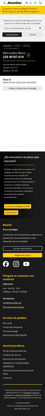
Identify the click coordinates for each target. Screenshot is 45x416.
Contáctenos (11, 212)
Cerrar (33, 34)
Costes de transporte (13, 327)
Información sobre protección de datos (18, 372)
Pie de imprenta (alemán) (14, 351)
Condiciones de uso (12, 355)
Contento (7, 377)
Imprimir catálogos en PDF (17, 206)
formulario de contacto (13, 307)
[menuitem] (7, 45)
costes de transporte (23, 395)
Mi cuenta (7, 323)
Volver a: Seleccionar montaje (22, 88)
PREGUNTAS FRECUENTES (15, 335)
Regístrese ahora (22, 255)
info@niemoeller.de (12, 302)
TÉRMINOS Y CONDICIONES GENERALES (16, 365)
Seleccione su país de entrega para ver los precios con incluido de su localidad (23, 22)
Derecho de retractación (14, 359)
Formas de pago (10, 331)
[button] (4, 3)
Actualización (12, 34)
